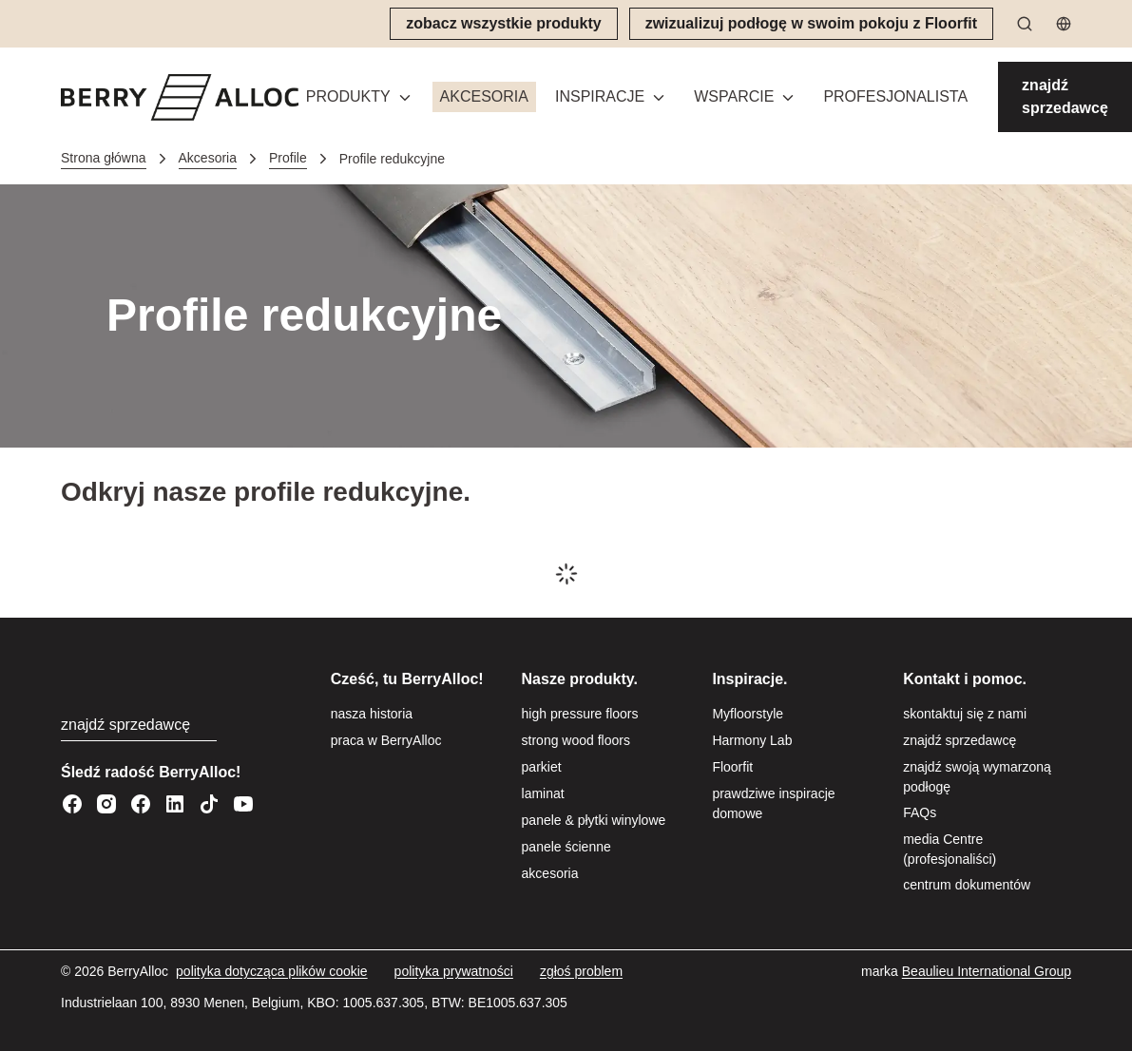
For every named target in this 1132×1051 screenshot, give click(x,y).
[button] (359, 97)
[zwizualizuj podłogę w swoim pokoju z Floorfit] (811, 24)
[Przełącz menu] (404, 97)
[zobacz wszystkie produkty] (503, 24)
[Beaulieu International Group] (986, 972)
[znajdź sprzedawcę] (1065, 97)
